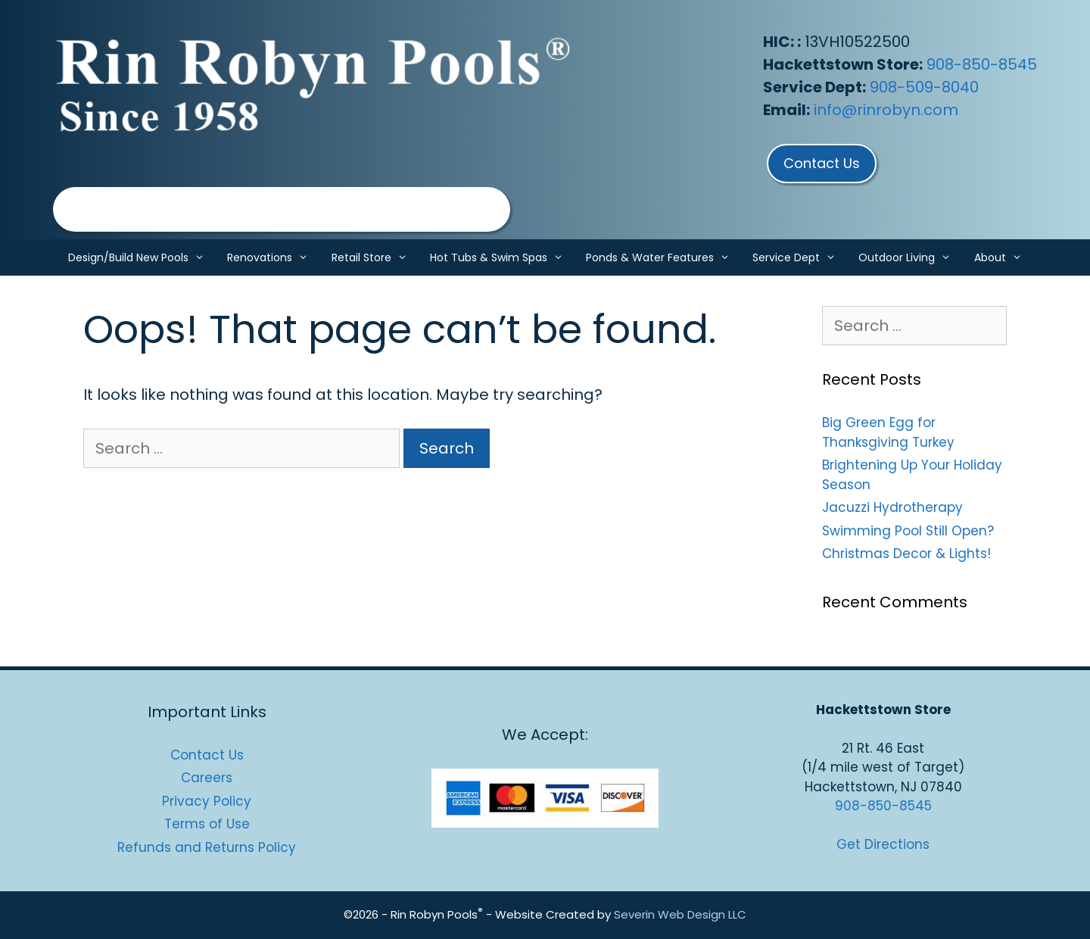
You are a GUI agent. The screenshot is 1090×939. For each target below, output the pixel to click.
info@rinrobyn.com (886, 109)
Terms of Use (207, 824)
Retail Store (375, 257)
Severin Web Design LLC (680, 914)
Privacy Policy (206, 801)
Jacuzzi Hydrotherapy (892, 507)
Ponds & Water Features (663, 257)
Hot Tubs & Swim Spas (502, 257)
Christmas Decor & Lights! (906, 553)
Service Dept (799, 257)
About (1003, 257)
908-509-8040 (924, 87)
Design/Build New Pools (142, 257)
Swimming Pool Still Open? (908, 531)
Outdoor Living (910, 257)
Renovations (273, 257)
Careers (206, 778)
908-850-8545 (981, 64)
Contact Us (207, 755)
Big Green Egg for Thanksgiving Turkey (888, 432)
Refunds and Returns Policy (206, 847)
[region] (281, 209)
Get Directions (883, 844)
